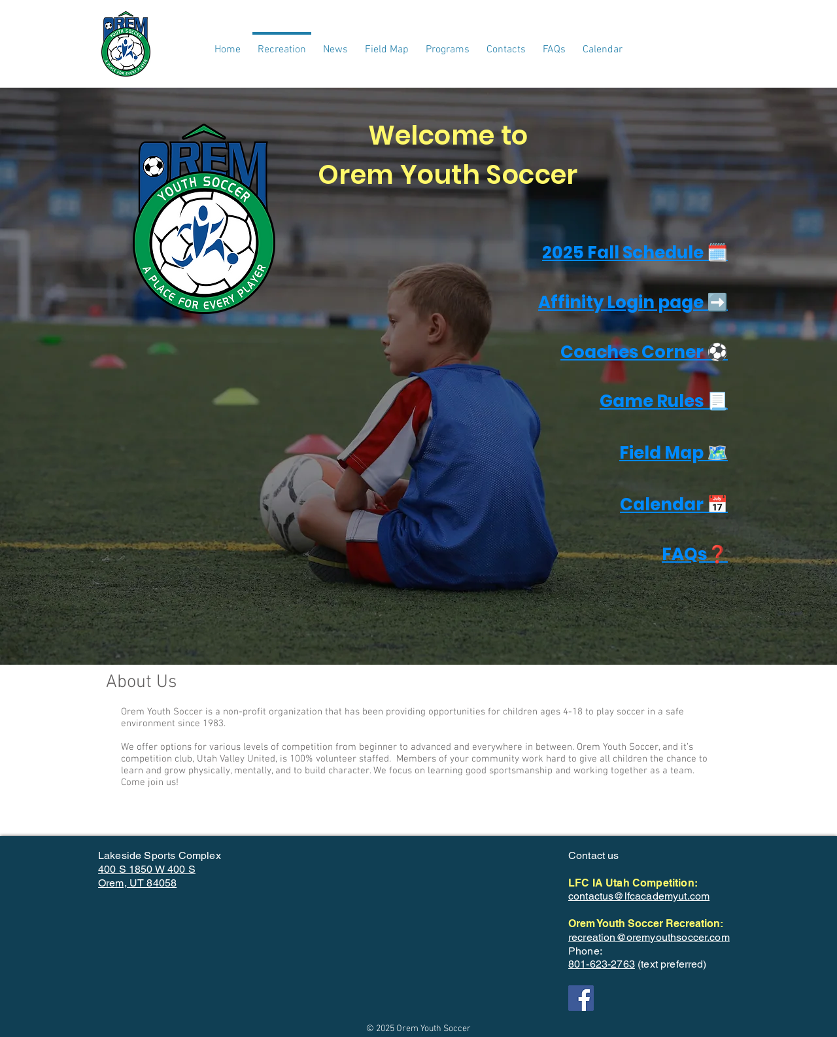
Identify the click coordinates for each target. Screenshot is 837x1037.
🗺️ (717, 453)
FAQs (684, 554)
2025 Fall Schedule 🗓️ (635, 252)
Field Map (663, 453)
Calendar (663, 504)
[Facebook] (581, 998)
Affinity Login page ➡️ (633, 302)
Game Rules (653, 401)
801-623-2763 (601, 964)
